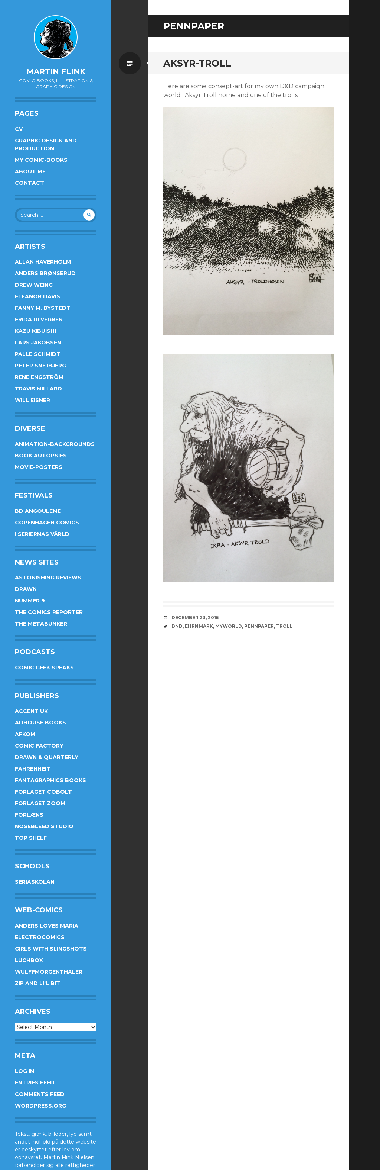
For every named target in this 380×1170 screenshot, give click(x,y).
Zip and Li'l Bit (37, 983)
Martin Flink (55, 71)
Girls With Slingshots (51, 948)
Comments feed (40, 1094)
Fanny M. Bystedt (43, 308)
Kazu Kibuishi (35, 331)
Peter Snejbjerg (40, 365)
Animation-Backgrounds (55, 444)
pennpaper (259, 626)
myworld (228, 626)
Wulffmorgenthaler (48, 971)
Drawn (26, 589)
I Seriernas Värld (42, 534)
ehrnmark (199, 626)
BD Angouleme (38, 511)
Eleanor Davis (37, 296)
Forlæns (29, 814)
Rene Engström (39, 377)
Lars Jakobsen (38, 342)
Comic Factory (39, 745)
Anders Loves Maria (46, 925)
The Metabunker (41, 623)
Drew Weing (34, 285)
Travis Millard (38, 388)
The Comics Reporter (49, 612)
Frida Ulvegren (39, 319)
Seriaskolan (35, 881)
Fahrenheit (32, 768)
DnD (177, 626)
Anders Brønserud (45, 273)
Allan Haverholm (43, 261)
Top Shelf (31, 838)
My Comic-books (41, 160)
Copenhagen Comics (47, 522)
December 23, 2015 (195, 617)
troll (284, 626)
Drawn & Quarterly (46, 757)
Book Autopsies (41, 455)
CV (19, 129)
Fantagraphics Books (50, 780)
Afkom (25, 734)
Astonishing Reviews (48, 577)
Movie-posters (38, 467)
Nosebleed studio (44, 826)
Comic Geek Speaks (44, 667)
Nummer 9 (30, 600)
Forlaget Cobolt (43, 791)
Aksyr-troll (197, 63)
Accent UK (31, 711)
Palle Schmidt (37, 354)
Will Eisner (32, 400)
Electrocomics (40, 937)
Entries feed (35, 1082)
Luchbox (29, 960)
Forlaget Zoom (40, 803)
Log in (24, 1071)
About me (30, 171)
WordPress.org (40, 1105)
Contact (29, 183)
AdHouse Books (40, 722)
